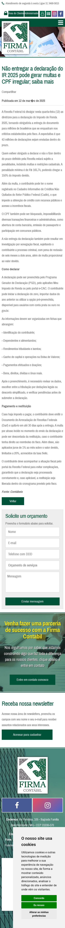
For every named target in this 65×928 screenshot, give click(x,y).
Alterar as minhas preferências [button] (39, 914)
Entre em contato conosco (32, 679)
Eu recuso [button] (39, 905)
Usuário (42, 14)
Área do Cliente (16, 13)
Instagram (54, 14)
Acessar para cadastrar (27, 734)
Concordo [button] (39, 898)
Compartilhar (9, 92)
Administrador (31, 13)
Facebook (60, 14)
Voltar (13, 501)
